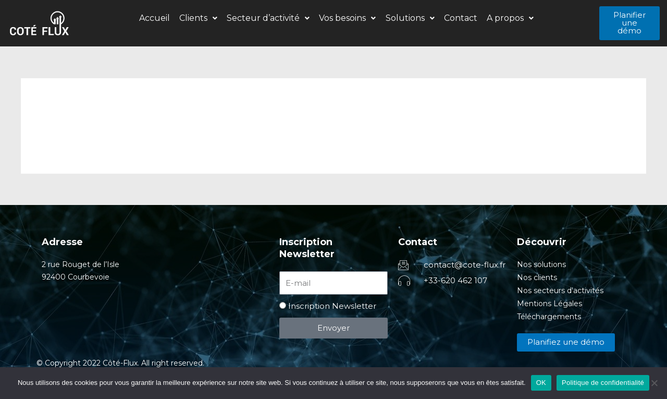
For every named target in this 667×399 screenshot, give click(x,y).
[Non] (654, 383)
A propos (503, 18)
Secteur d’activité (270, 18)
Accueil (160, 18)
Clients (202, 18)
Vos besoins (347, 18)
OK (541, 382)
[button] (202, 18)
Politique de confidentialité (603, 382)
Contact (456, 18)
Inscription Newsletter (332, 306)
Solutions (407, 18)
